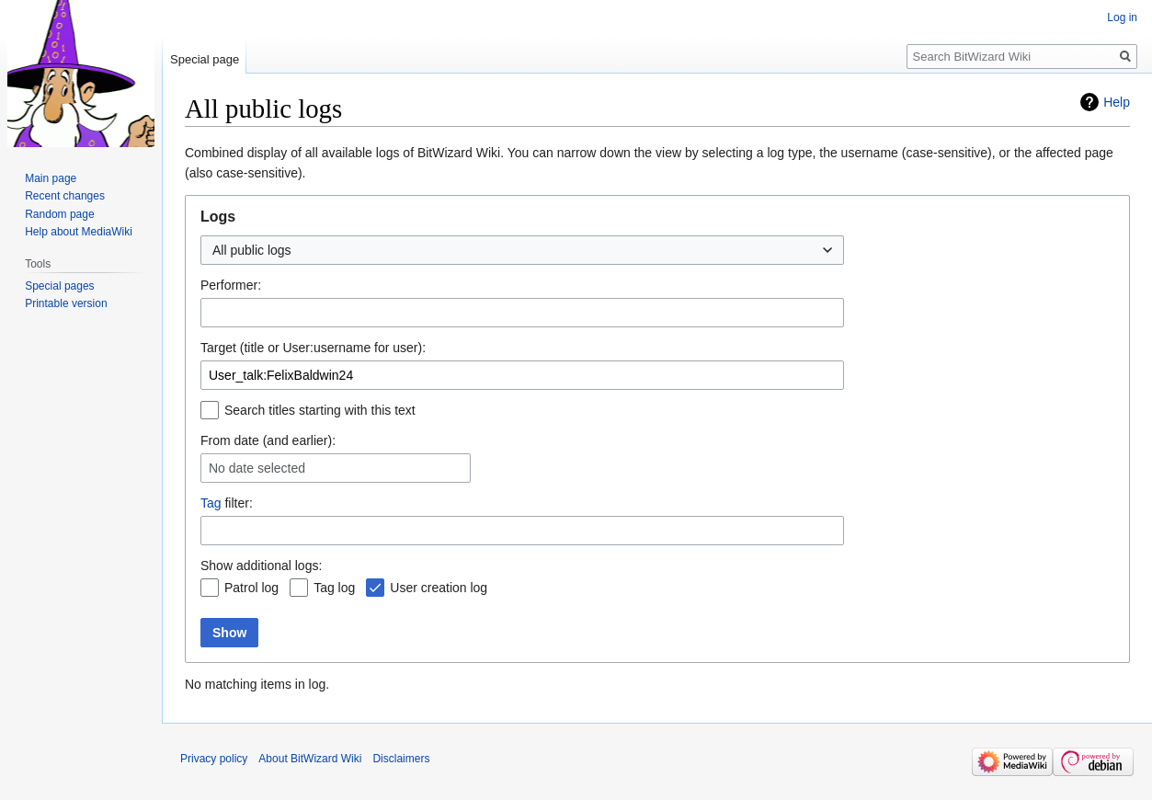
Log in (1122, 17)
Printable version (66, 303)
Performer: (230, 285)
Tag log (334, 587)
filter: (226, 503)
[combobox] (522, 250)
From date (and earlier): (268, 440)
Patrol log (251, 587)
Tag (211, 503)
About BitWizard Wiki (309, 758)
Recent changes (65, 195)
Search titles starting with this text (320, 410)
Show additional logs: (261, 565)
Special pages (59, 286)
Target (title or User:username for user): (313, 347)
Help (1116, 102)
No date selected (257, 468)
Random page (59, 214)
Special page (204, 59)
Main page (50, 178)
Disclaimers (400, 758)
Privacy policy (213, 758)
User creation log (438, 587)
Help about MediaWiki (78, 231)
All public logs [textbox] (251, 250)
